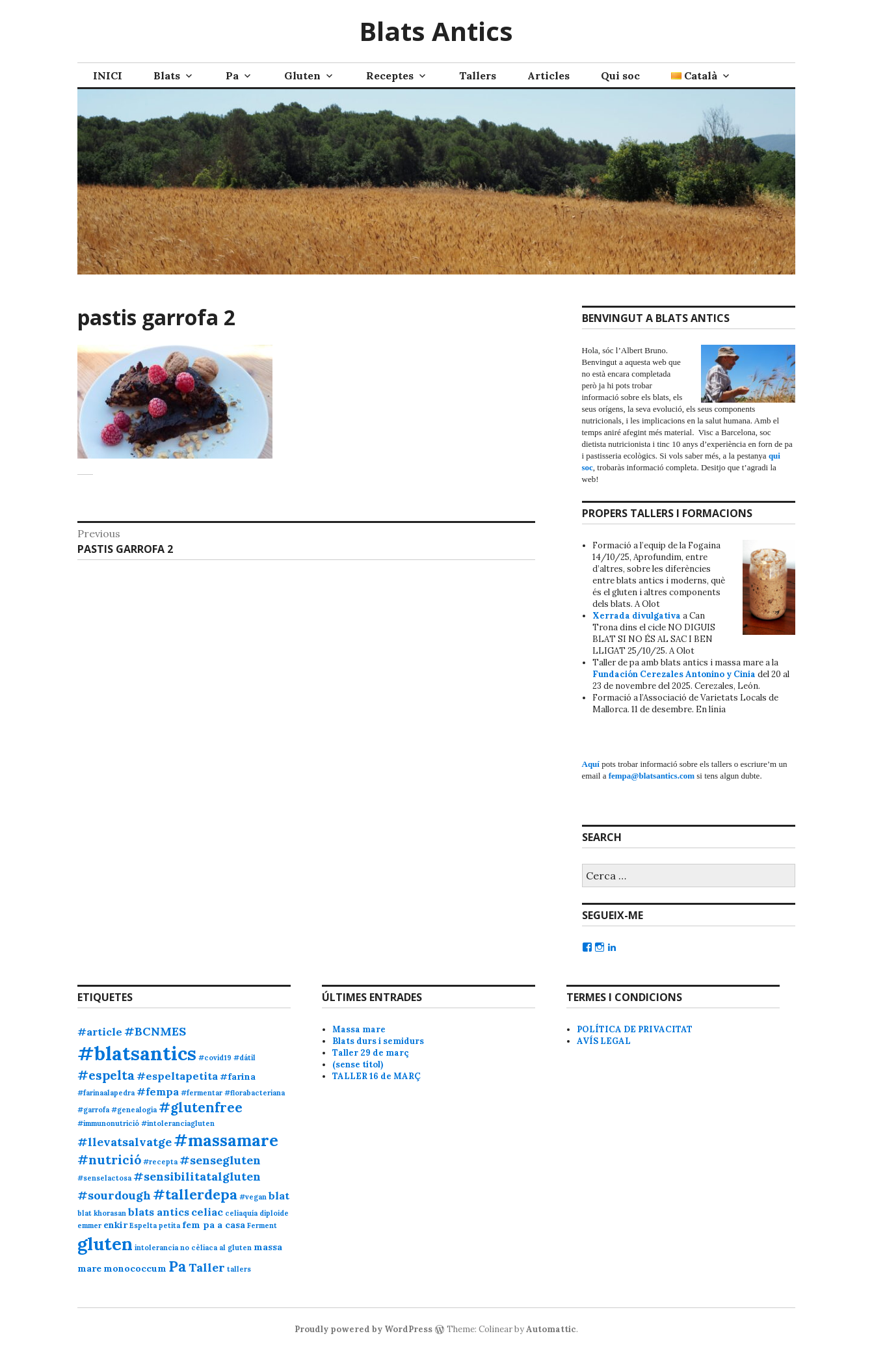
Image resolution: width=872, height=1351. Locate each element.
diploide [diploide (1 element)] (274, 1213)
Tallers (477, 75)
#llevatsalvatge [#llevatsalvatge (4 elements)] (124, 1141)
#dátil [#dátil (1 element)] (244, 1057)
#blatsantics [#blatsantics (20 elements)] (136, 1053)
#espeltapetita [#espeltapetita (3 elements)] (177, 1075)
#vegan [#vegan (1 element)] (253, 1196)
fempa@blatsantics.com (651, 776)
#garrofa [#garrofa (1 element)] (93, 1109)
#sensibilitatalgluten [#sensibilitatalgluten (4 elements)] (197, 1176)
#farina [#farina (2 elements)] (238, 1076)
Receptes (390, 75)
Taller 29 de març (370, 1052)
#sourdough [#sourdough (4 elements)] (114, 1195)
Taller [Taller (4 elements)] (207, 1267)
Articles (548, 75)
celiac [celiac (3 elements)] (207, 1211)
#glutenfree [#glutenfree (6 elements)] (201, 1107)
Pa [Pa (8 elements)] (177, 1266)
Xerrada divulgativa (636, 615)
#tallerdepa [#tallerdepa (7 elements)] (195, 1194)
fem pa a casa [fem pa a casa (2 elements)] (213, 1225)
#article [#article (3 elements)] (99, 1031)
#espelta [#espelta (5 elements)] (106, 1075)
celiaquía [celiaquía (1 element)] (241, 1213)
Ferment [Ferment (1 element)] (262, 1225)
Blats (166, 75)
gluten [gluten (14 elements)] (105, 1244)
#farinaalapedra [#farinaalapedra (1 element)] (106, 1092)
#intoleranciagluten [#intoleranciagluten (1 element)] (178, 1123)
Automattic (551, 1329)
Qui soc (620, 75)
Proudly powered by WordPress (363, 1329)
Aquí (591, 764)
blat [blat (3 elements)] (279, 1195)
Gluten (302, 75)
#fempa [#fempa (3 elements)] (158, 1091)
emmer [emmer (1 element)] (89, 1225)
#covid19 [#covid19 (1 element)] (214, 1057)
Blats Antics (436, 31)
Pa (232, 75)
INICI (107, 75)
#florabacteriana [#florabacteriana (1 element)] (254, 1092)
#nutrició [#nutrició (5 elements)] (109, 1159)
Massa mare (359, 1029)
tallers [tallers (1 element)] (239, 1269)
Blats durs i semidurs (378, 1041)
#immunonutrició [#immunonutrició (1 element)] (108, 1123)
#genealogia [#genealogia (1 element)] (134, 1109)
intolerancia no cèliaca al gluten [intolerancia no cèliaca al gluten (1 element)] (193, 1247)
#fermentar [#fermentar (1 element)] (201, 1092)
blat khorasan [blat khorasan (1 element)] (101, 1213)
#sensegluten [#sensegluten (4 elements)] (220, 1160)
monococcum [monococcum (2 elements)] (134, 1268)
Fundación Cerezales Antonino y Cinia (674, 674)
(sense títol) (357, 1064)
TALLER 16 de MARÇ (376, 1076)
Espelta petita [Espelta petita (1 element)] (154, 1225)
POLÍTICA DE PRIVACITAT (635, 1029)
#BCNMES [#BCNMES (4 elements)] (155, 1031)
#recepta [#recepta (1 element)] (160, 1161)
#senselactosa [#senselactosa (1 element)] (104, 1178)
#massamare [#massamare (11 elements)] (226, 1140)
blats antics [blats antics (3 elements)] (158, 1211)
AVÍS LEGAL (604, 1041)
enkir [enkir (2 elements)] (115, 1225)
